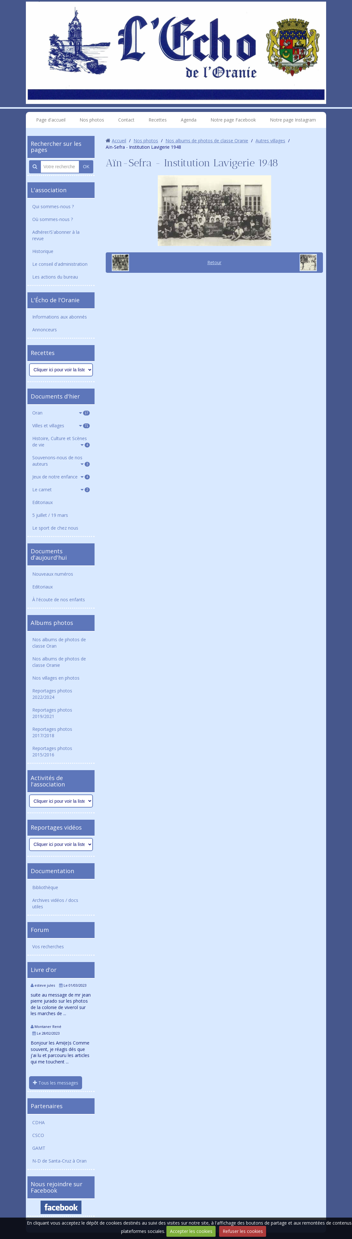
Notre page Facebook (233, 120)
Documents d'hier (55, 396)
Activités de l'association (48, 781)
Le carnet (61, 489)
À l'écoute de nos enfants (58, 599)
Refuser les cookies (243, 1231)
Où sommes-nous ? (52, 219)
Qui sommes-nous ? (53, 206)
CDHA (38, 1122)
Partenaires (47, 1106)
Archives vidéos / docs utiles (55, 903)
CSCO (38, 1135)
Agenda (188, 120)
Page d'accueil (50, 120)
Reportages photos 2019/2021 (52, 713)
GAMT (38, 1148)
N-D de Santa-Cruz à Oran (59, 1161)
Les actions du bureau (55, 277)
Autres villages (270, 141)
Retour (214, 262)
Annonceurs (44, 330)
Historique (42, 251)
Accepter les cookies (191, 1231)
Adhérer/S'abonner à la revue (56, 235)
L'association (48, 190)
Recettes (158, 120)
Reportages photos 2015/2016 (52, 751)
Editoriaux (42, 502)
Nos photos (92, 120)
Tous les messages (55, 1083)
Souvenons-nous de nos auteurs (61, 460)
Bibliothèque (45, 887)
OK (86, 166)
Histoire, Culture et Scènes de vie (61, 441)
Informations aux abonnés (59, 317)
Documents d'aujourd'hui (49, 554)
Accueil (119, 141)
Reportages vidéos (56, 827)
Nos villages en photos (56, 678)
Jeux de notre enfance (61, 477)
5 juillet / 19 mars (50, 515)
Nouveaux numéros (52, 574)
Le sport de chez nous (55, 528)
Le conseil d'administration (60, 264)
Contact (126, 120)
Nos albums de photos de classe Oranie (59, 662)
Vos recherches (48, 946)
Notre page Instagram (293, 120)
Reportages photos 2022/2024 (52, 694)
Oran (61, 413)
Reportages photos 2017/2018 (52, 732)
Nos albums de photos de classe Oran (59, 642)
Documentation (52, 871)
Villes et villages (61, 425)
